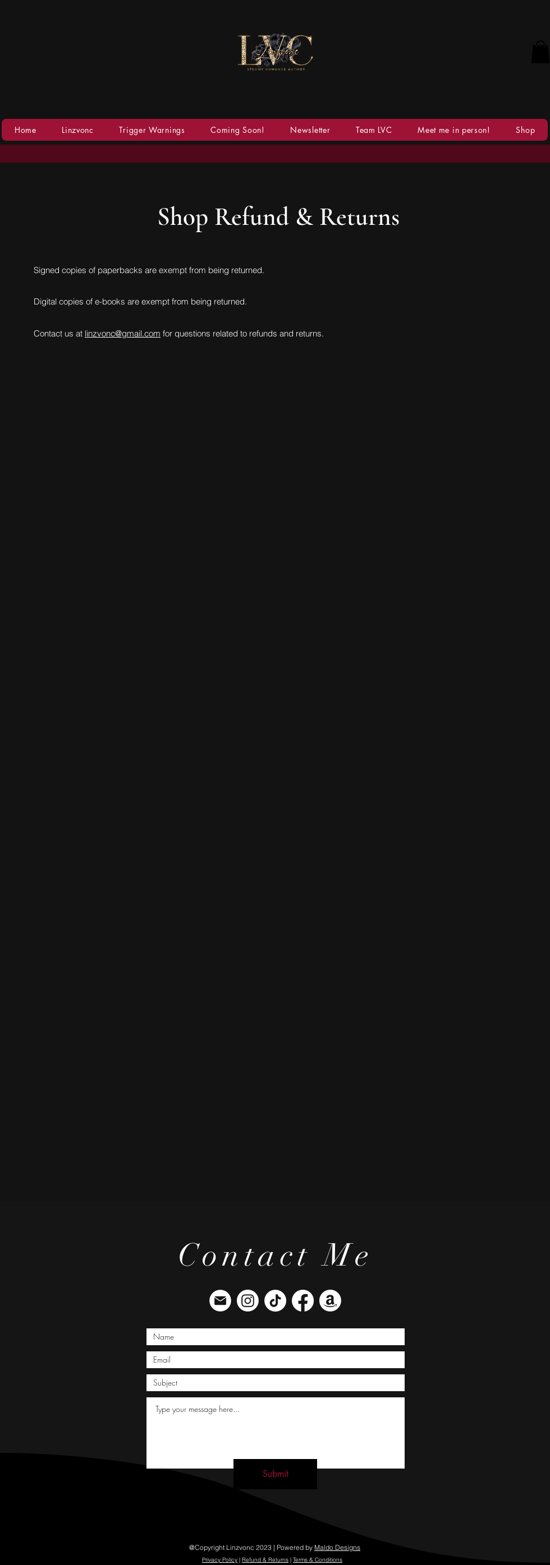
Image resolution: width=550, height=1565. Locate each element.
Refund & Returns (265, 1559)
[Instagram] (248, 1301)
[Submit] (275, 1474)
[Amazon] (330, 1301)
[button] (540, 51)
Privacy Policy (219, 1559)
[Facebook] (303, 1301)
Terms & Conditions (317, 1559)
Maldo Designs (337, 1547)
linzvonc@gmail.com (123, 333)
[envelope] (220, 1301)
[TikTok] (275, 1301)
